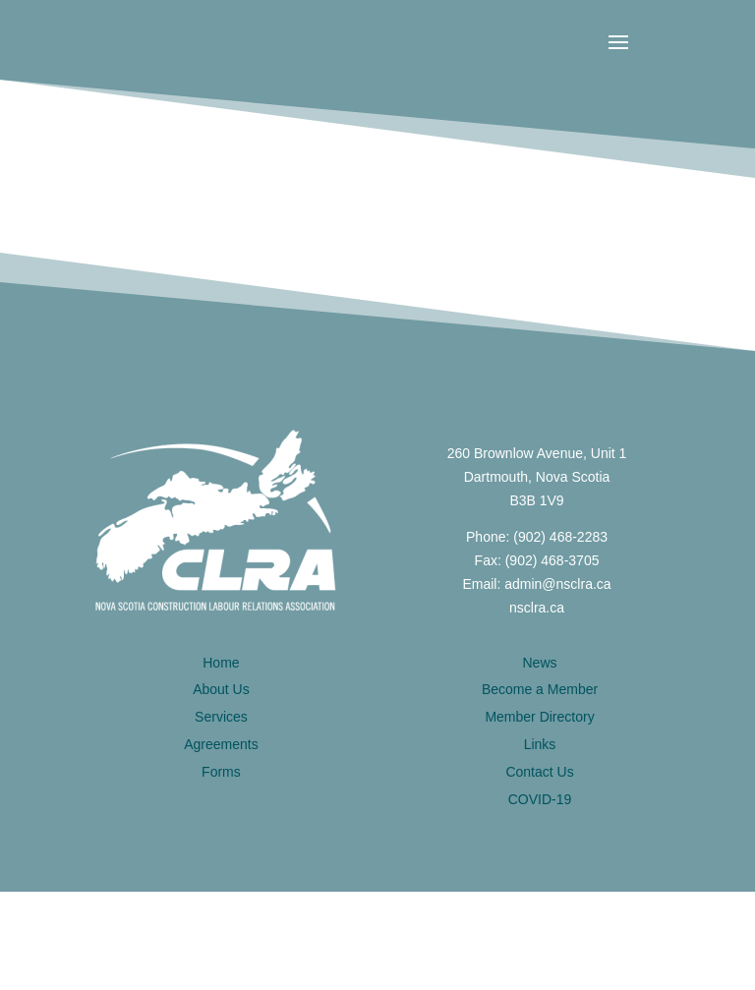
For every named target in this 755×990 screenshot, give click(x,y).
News (540, 662)
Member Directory (539, 717)
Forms (221, 772)
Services (221, 717)
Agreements (221, 744)
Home (221, 662)
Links (540, 744)
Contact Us (539, 772)
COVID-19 (540, 799)
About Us (221, 689)
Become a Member (540, 689)
